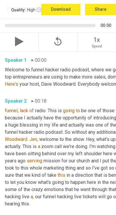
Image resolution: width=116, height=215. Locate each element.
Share (100, 9)
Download (61, 9)
